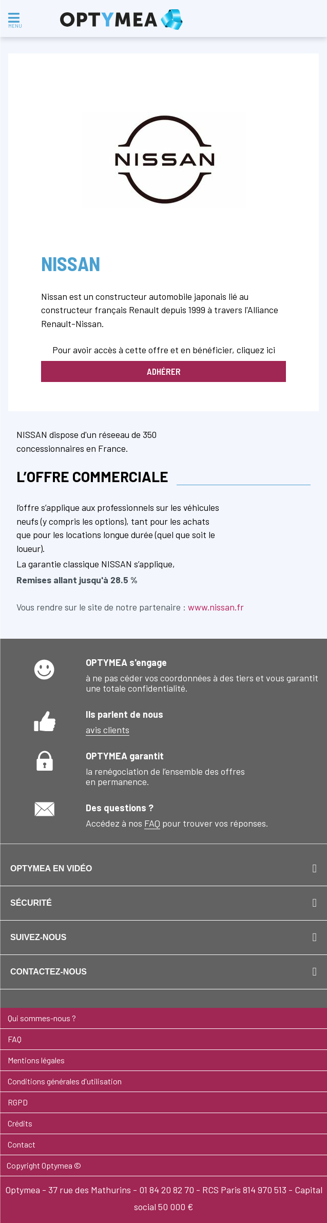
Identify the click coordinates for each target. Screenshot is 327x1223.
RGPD (18, 1102)
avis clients (107, 729)
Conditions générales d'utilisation (65, 1081)
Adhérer (164, 371)
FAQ (152, 823)
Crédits (20, 1123)
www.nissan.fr (216, 607)
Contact (21, 1144)
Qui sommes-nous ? (42, 1018)
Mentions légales (36, 1060)
